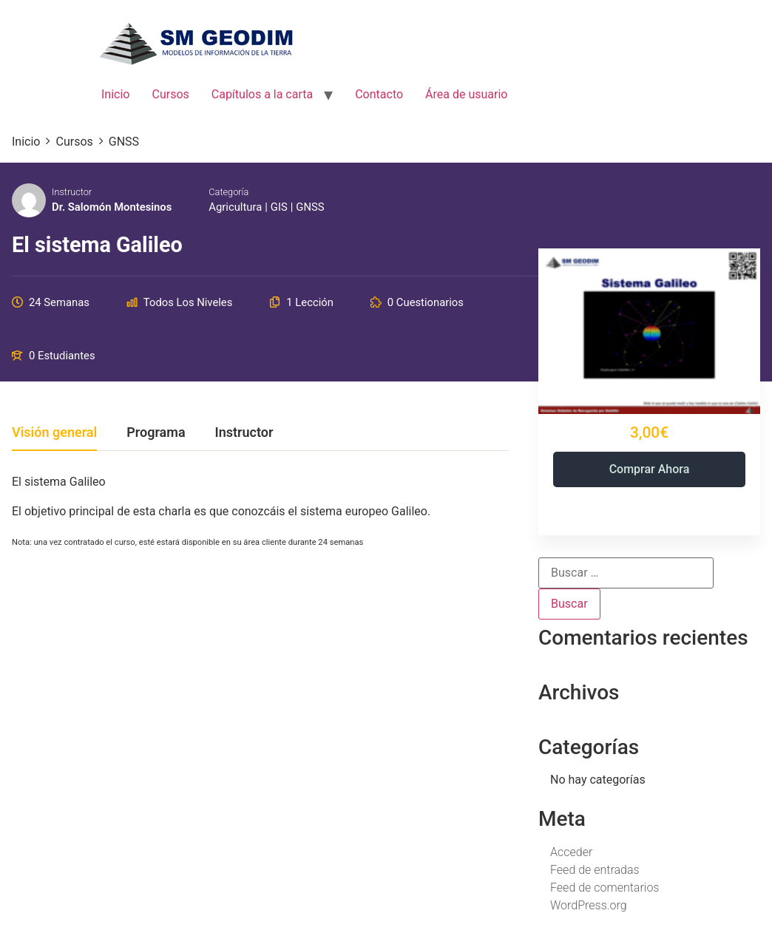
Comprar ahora (649, 469)
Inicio (115, 94)
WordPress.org (588, 905)
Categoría (228, 191)
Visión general (54, 433)
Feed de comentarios (604, 888)
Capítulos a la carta (262, 94)
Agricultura (235, 207)
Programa (155, 433)
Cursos (170, 94)
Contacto (379, 94)
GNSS (310, 207)
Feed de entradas (595, 870)
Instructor (72, 191)
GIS (279, 207)
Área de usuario (466, 94)
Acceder (571, 852)
